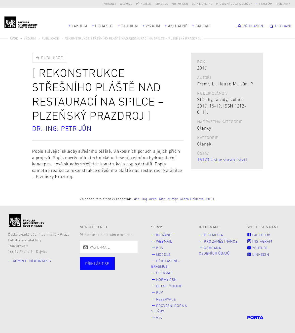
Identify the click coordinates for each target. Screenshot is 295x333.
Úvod (14, 38)
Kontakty (283, 3)
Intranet (109, 3)
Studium (129, 26)
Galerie (203, 26)
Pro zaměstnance (220, 241)
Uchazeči (104, 26)
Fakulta (79, 26)
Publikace (50, 38)
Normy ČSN (180, 3)
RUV (159, 292)
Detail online (202, 3)
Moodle (163, 254)
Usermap (164, 273)
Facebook (259, 235)
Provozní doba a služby (234, 3)
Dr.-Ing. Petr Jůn (62, 128)
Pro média (213, 235)
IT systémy (265, 3)
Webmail (126, 3)
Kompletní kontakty (32, 261)
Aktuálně (178, 26)
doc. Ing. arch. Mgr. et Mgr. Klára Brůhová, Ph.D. (174, 199)
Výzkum (153, 26)
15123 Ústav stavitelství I (222, 159)
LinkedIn (258, 254)
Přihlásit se (97, 263)
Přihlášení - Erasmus (152, 3)
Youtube (257, 248)
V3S (159, 318)
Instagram (259, 241)
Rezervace (166, 299)
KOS (159, 248)
